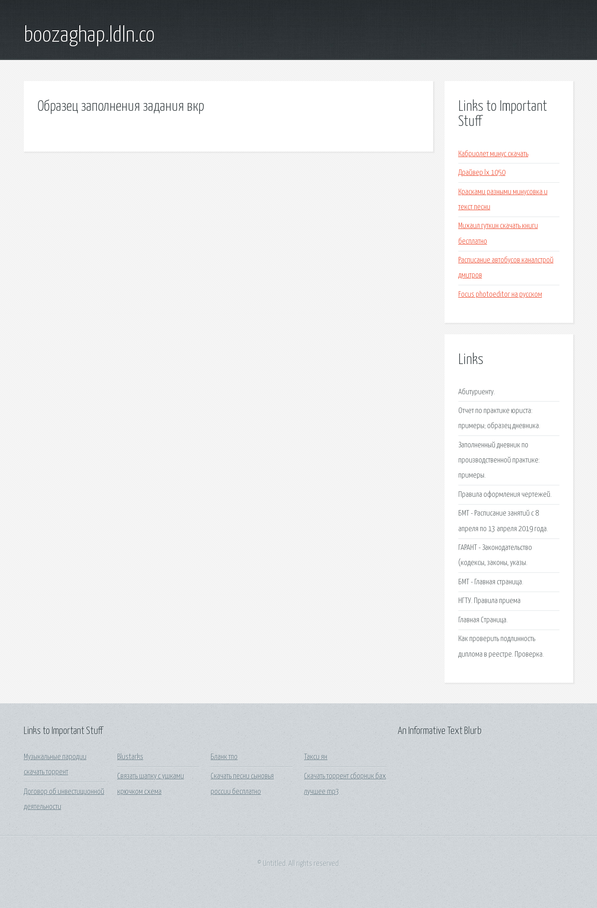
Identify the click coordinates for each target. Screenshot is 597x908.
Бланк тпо (224, 757)
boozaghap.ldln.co (89, 35)
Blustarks (130, 757)
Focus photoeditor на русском (500, 295)
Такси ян (315, 757)
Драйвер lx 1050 (481, 173)
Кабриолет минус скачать (493, 154)
